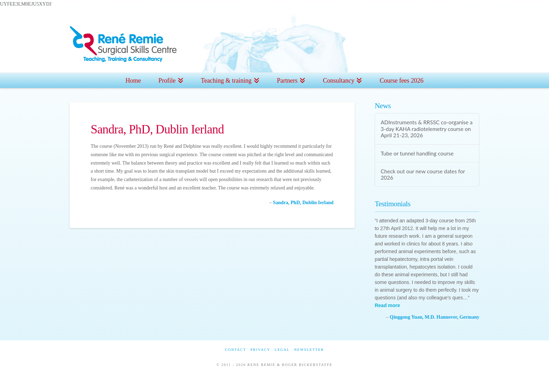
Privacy (260, 350)
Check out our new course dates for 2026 (423, 174)
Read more (387, 305)
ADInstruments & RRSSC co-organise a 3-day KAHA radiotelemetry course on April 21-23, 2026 (426, 128)
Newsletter (309, 350)
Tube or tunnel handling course (417, 153)
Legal (282, 350)
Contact (235, 350)
